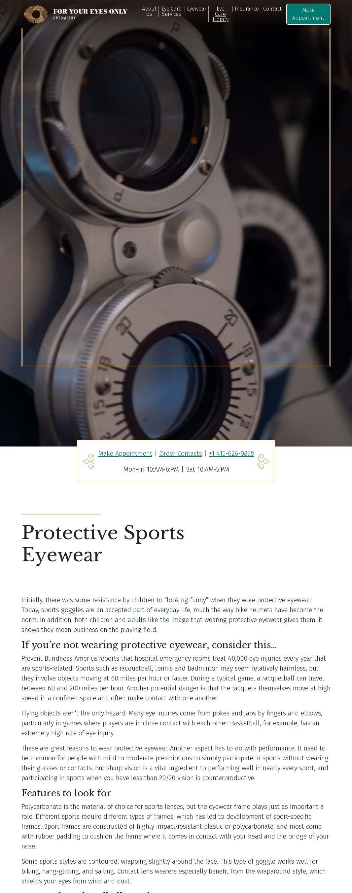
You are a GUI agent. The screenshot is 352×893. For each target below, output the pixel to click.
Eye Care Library (221, 14)
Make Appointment (308, 14)
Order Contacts (180, 453)
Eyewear (196, 9)
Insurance (247, 9)
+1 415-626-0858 (231, 453)
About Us (149, 11)
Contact (272, 9)
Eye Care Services (171, 11)
